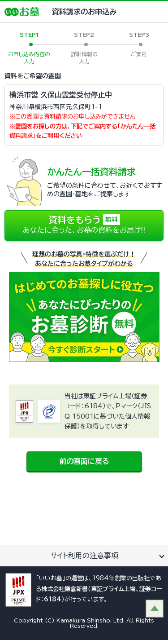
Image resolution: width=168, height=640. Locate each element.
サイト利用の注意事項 (84, 555)
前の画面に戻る (84, 461)
